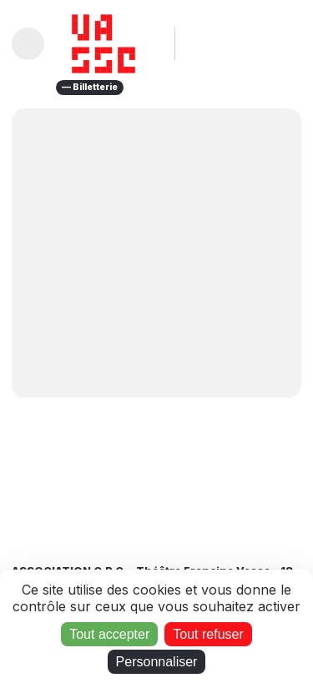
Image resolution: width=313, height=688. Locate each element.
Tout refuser (208, 634)
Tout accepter (109, 634)
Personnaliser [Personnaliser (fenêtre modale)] (157, 662)
